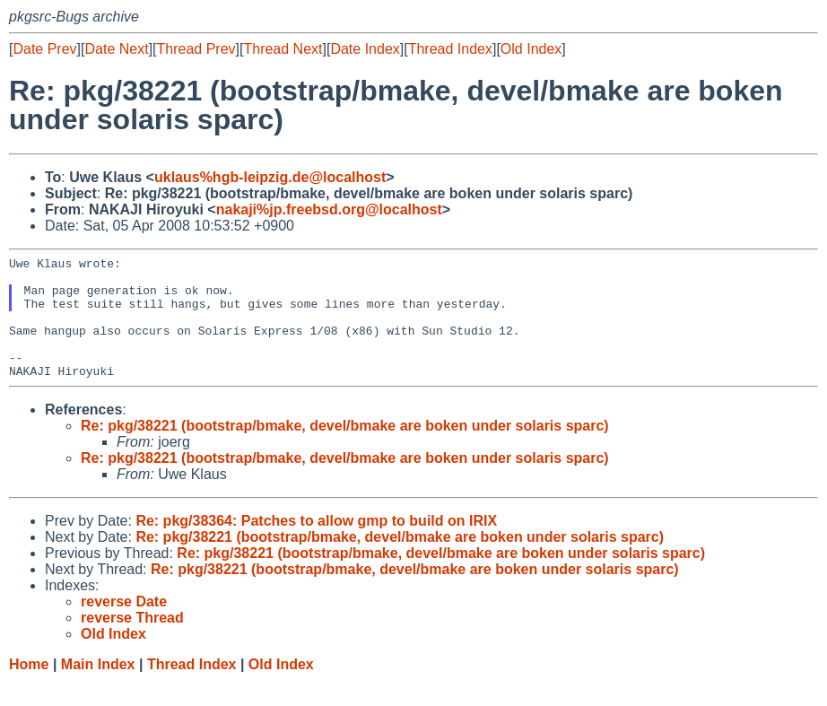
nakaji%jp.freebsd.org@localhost (329, 209)
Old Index (531, 49)
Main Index (98, 688)
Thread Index (450, 49)
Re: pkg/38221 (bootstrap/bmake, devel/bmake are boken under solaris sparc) (345, 450)
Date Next (116, 49)
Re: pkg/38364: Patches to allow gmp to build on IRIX (316, 545)
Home (28, 688)
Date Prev (44, 49)
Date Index (364, 49)
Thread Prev (196, 49)
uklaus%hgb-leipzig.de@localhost (270, 177)
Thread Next (282, 49)
